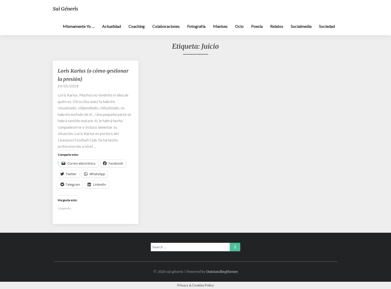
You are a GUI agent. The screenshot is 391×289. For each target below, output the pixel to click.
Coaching (136, 26)
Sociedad (327, 26)
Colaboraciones (166, 26)
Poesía (257, 26)
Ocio (239, 26)
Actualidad (111, 26)
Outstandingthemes (222, 271)
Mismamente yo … (79, 26)
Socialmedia (301, 26)
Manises (220, 26)
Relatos (276, 26)
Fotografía (196, 26)
